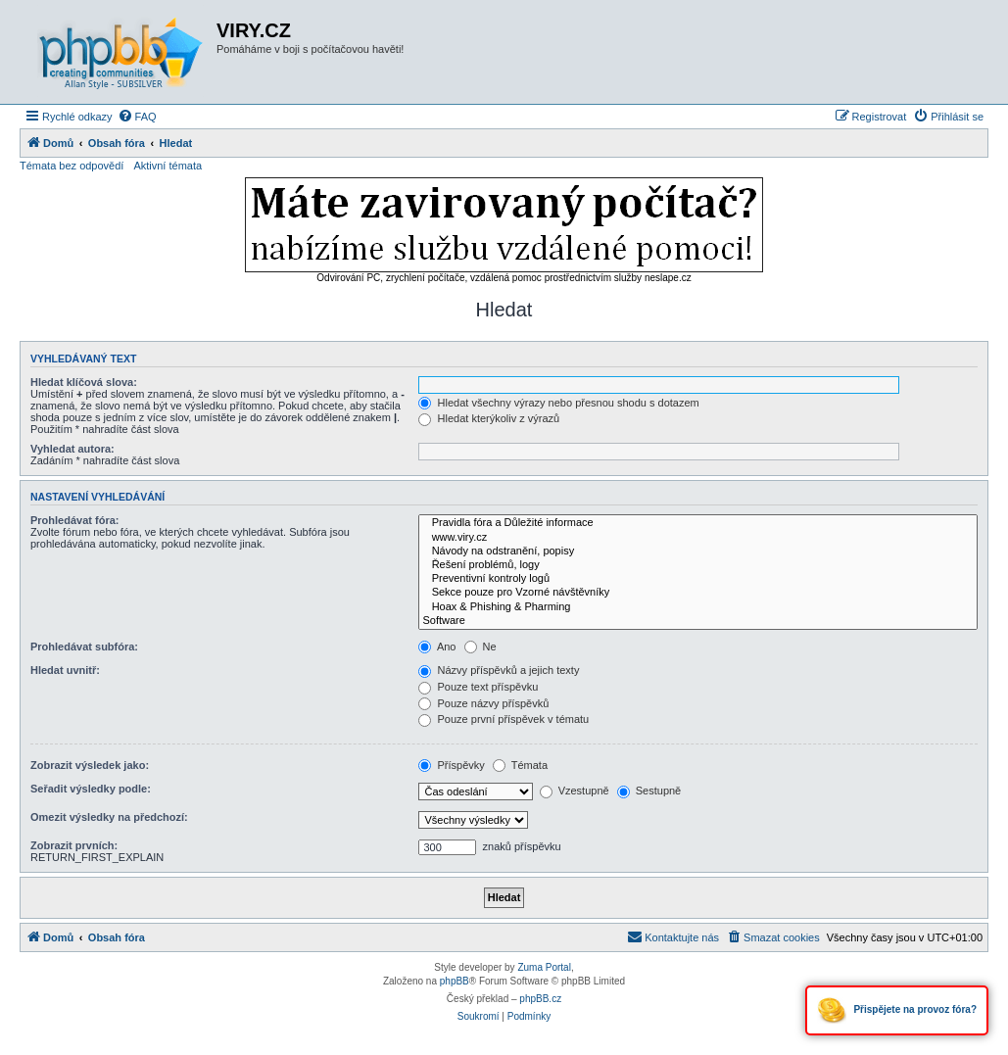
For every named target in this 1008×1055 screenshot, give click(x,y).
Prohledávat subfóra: (84, 646)
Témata (520, 765)
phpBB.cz (540, 998)
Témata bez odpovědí (71, 165)
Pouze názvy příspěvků (483, 703)
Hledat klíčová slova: (83, 382)
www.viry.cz (698, 538)
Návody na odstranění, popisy (698, 551)
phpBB (454, 981)
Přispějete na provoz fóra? (897, 1010)
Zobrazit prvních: (74, 845)
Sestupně (649, 790)
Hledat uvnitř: (65, 670)
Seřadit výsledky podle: (90, 788)
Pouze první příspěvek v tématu (503, 719)
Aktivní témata (167, 165)
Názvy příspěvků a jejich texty (498, 670)
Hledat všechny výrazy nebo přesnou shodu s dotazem (558, 402)
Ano (437, 646)
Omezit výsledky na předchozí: (109, 817)
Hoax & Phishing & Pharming (698, 607)
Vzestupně (574, 790)
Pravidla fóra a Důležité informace (698, 523)
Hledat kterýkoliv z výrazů (488, 418)
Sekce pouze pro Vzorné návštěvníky (698, 592)
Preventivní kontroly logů (698, 579)
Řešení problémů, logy (698, 565)
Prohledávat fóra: (74, 520)
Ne (480, 646)
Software (698, 621)
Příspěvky (451, 765)
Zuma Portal (543, 967)
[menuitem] (137, 116)
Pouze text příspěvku (478, 687)
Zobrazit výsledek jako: (89, 765)
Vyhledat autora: (72, 449)
